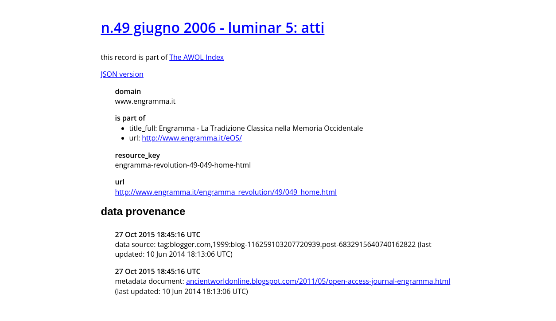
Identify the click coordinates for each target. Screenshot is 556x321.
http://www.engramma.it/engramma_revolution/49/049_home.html (226, 192)
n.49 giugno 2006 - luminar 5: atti (213, 27)
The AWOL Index (196, 57)
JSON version (122, 74)
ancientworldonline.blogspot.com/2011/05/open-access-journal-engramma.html (318, 281)
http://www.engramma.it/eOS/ (192, 138)
